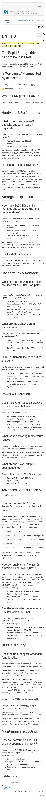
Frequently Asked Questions (26, 20)
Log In (41, 795)
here (24, 89)
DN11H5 (7, 785)
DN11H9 (6, 22)
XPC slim (41, 20)
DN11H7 (7, 788)
